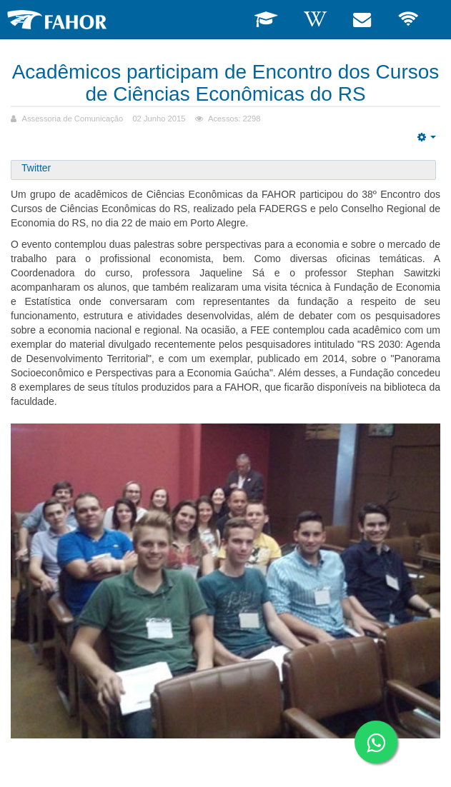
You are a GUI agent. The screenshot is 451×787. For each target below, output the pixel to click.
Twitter (36, 168)
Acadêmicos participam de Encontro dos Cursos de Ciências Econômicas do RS (226, 83)
